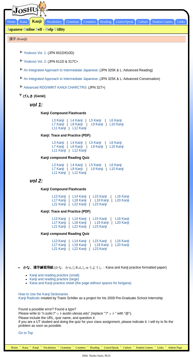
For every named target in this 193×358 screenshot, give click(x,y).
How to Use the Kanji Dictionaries (43, 294)
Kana (23, 22)
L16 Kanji (122, 196)
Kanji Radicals (29, 298)
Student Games (162, 22)
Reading (105, 22)
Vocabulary (54, 22)
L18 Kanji (79, 200)
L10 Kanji (116, 124)
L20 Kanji (122, 200)
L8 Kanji (77, 124)
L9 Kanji (97, 124)
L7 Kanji (58, 124)
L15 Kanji (100, 196)
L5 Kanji (95, 120)
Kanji (37, 21)
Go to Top (25, 333)
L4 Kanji (77, 120)
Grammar (72, 22)
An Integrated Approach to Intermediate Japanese (58, 70)
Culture (143, 22)
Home (11, 22)
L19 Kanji (102, 200)
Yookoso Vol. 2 (32, 62)
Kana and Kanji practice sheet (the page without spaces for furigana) (80, 283)
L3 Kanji (58, 120)
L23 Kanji (100, 204)
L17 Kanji (59, 200)
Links (181, 22)
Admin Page (175, 347)
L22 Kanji (79, 204)
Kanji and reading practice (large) (54, 279)
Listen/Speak (125, 22)
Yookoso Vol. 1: (32, 53)
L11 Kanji (59, 128)
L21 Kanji (59, 204)
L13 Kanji (59, 196)
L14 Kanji (79, 196)
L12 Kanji (79, 128)
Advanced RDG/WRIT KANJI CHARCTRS (52, 87)
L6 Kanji (115, 120)
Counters (90, 22)
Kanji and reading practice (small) (54, 275)
